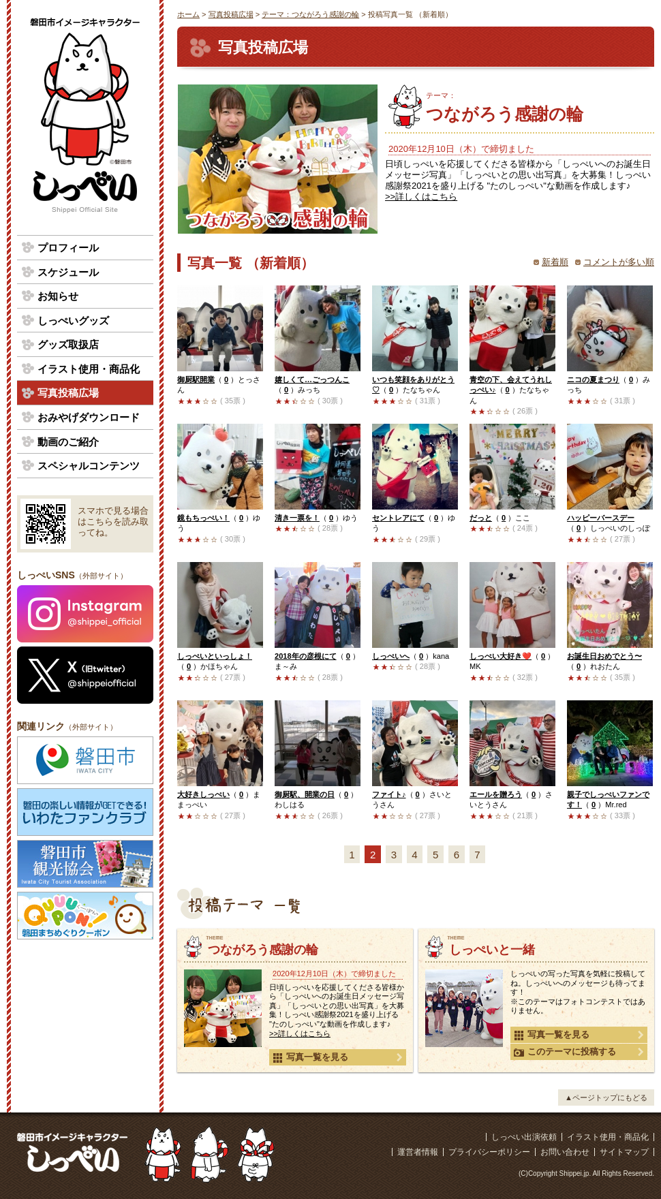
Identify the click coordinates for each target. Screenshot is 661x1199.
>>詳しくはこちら (421, 196)
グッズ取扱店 (68, 344)
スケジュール (68, 272)
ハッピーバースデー (600, 518)
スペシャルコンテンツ (88, 465)
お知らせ (57, 296)
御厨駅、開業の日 (305, 794)
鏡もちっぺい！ (203, 518)
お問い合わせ (564, 1152)
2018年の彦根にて (306, 656)
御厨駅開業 (196, 379)
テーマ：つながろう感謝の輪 (310, 14)
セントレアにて (398, 518)
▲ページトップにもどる (606, 1097)
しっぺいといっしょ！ (214, 656)
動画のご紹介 (68, 442)
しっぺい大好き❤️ (501, 656)
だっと (481, 518)
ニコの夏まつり (593, 379)
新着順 (555, 262)
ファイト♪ (389, 794)
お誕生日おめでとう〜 (604, 656)
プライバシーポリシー (489, 1152)
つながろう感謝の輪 (540, 107)
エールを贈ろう (496, 794)
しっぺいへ (391, 656)
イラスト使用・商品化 (88, 369)
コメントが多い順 (618, 262)
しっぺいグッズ (73, 320)
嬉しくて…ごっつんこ (312, 379)
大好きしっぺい (203, 794)
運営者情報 (417, 1152)
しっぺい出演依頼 (524, 1137)
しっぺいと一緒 (492, 949)
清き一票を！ (297, 518)
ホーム (188, 14)
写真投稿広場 (231, 14)
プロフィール (68, 247)
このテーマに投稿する (565, 1051)
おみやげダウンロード (88, 417)
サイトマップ (624, 1152)
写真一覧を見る (310, 1057)
